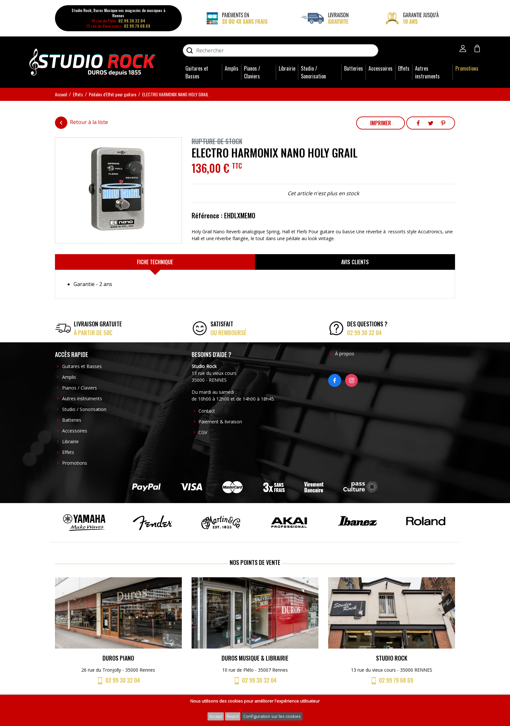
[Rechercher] (280, 50)
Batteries (353, 68)
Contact (206, 411)
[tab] (155, 262)
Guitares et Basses (196, 72)
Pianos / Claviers (252, 72)
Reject (233, 716)
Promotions (466, 68)
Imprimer (380, 123)
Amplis (231, 68)
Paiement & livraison (220, 421)
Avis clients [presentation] (355, 262)
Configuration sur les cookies (272, 716)
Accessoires (381, 68)
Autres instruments (427, 72)
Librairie (287, 68)
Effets (403, 68)
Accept (215, 716)
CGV (202, 432)
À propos (344, 353)
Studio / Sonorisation (313, 72)
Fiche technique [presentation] (155, 262)
